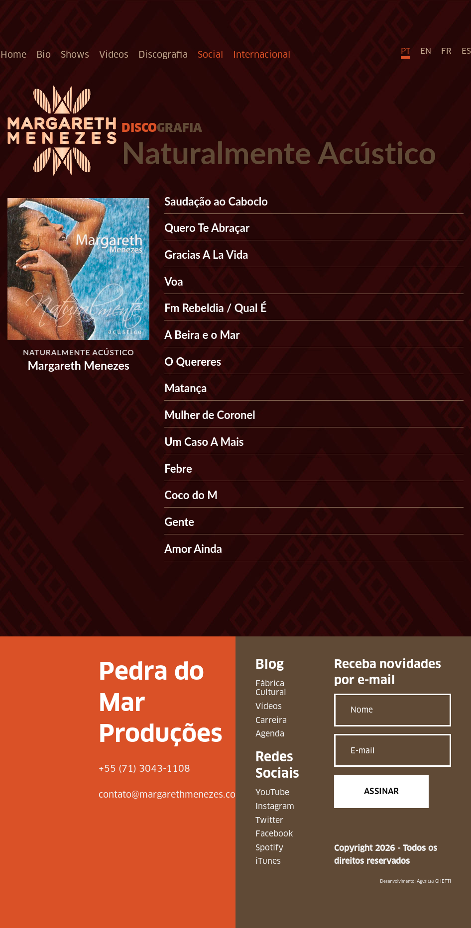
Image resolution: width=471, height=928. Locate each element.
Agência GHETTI (434, 881)
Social (210, 54)
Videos (113, 54)
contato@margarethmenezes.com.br (177, 794)
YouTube (272, 792)
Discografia (163, 54)
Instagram (274, 806)
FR (446, 51)
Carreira (271, 720)
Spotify (269, 847)
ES (466, 51)
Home (13, 54)
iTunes (268, 861)
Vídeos (268, 706)
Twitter (269, 820)
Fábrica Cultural (270, 688)
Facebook (274, 833)
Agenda (269, 733)
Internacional (261, 54)
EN (425, 51)
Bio (43, 54)
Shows (75, 54)
